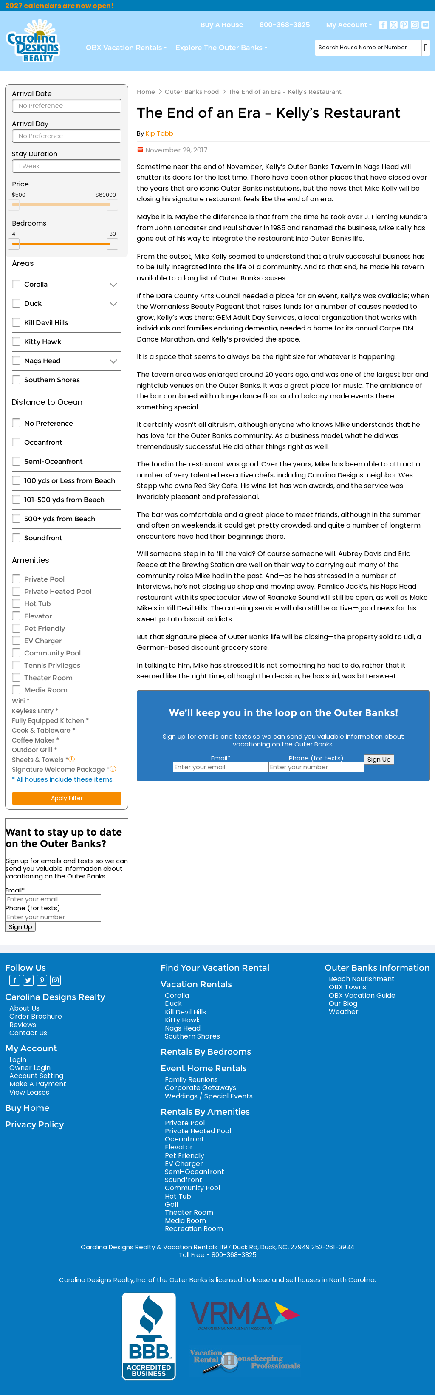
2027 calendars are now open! (59, 6)
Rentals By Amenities (205, 1112)
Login (17, 1060)
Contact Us (28, 1033)
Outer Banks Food (192, 92)
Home (146, 92)
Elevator (38, 616)
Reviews (22, 1025)
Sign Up (20, 926)
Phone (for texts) (33, 908)
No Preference (48, 423)
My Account (346, 25)
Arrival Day (30, 124)
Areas (23, 263)
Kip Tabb (159, 133)
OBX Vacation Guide (362, 995)
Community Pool (52, 653)
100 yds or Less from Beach (69, 481)
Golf (172, 1204)
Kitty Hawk (42, 342)
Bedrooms (29, 223)
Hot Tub (37, 604)
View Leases (29, 1092)
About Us (24, 1008)
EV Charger (43, 641)
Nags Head (42, 361)
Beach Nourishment (362, 979)
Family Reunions (191, 1079)
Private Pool (44, 579)
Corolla (36, 284)
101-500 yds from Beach (64, 500)
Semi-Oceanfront (53, 461)
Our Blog (343, 1003)
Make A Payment (37, 1084)
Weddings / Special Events (209, 1096)
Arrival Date (32, 94)
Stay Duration (34, 154)
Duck (33, 303)
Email (15, 890)
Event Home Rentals (204, 1068)
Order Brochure (35, 1016)
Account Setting (36, 1076)
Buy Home (27, 1108)
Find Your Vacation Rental (215, 968)
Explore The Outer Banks (219, 48)
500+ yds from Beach (59, 519)
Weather (344, 1012)
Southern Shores (52, 380)
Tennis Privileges (52, 665)
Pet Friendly (44, 628)
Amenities (30, 560)
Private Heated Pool (57, 591)
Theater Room (48, 678)
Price (20, 184)
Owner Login (30, 1068)
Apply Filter (67, 798)
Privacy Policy (34, 1124)
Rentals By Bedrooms (206, 1052)
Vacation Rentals (196, 984)
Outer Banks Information (377, 968)
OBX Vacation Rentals (124, 48)
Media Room (46, 690)
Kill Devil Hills (46, 323)
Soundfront (43, 538)
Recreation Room (194, 1229)
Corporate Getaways (200, 1088)
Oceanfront (43, 442)
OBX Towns (347, 987)
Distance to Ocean (47, 402)
